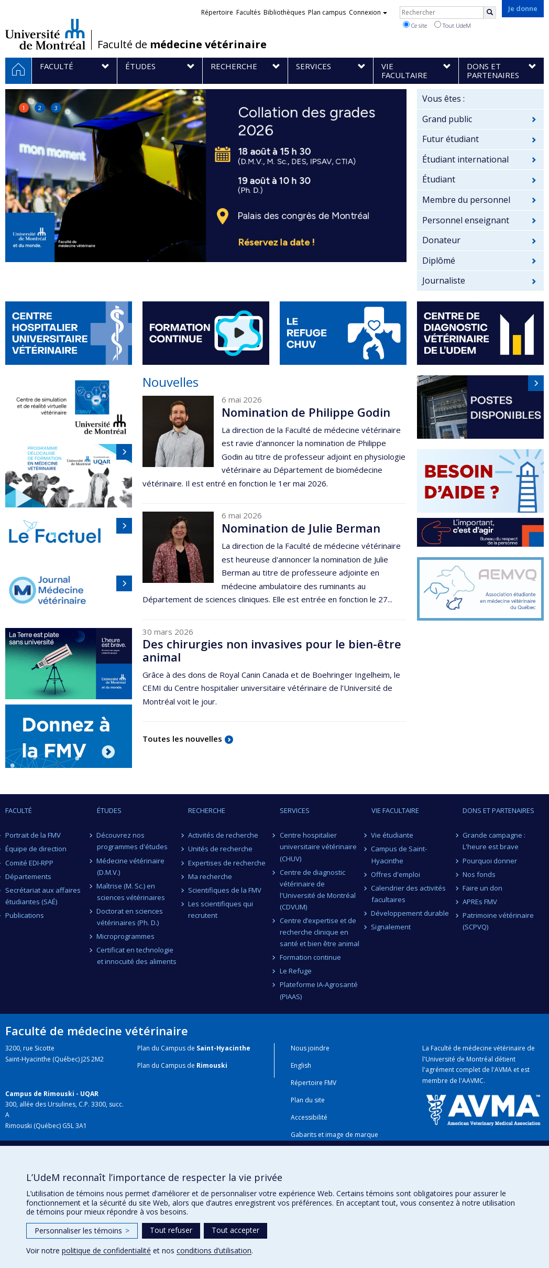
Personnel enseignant (465, 220)
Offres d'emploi (396, 874)
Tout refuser (171, 1230)
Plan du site (308, 1100)
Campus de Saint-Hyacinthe (399, 854)
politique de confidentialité (106, 1250)
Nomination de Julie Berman (301, 528)
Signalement (391, 926)
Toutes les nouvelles (182, 738)
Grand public (447, 119)
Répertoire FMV (313, 1082)
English (301, 1065)
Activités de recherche (223, 835)
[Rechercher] (490, 12)
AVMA (503, 1069)
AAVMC (473, 1080)
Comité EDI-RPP (29, 863)
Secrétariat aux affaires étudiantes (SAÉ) (43, 895)
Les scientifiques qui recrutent (220, 909)
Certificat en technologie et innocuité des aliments (137, 955)
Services (295, 810)
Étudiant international (465, 159)
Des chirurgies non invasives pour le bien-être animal (271, 650)
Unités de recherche (220, 848)
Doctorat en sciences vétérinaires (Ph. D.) (130, 916)
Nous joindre (310, 1048)
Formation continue (310, 957)
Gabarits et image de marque (334, 1134)
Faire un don (482, 888)
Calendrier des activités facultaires (408, 893)
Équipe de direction (36, 848)
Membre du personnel (466, 199)
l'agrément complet (451, 1069)
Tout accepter (235, 1230)
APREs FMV (480, 901)
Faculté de (182, 44)
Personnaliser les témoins (82, 1231)
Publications (24, 915)
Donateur (441, 240)
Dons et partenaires (498, 810)
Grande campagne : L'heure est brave (494, 840)
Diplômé (438, 260)
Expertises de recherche (227, 863)
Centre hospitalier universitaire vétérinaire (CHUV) (318, 846)
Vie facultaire (395, 810)
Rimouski (211, 1065)
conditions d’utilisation (214, 1250)
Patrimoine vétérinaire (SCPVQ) (498, 921)
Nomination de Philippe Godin (306, 412)
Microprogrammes (126, 936)
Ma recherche (210, 876)
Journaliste (443, 280)
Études (109, 810)
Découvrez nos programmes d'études (132, 840)
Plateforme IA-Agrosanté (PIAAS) (319, 990)
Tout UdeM (452, 25)
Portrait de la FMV (33, 835)
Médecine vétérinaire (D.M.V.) (131, 866)
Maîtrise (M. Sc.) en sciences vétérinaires (131, 891)
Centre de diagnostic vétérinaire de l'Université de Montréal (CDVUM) (318, 890)
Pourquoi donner (490, 860)
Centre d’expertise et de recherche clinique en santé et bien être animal (319, 932)
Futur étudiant (450, 139)
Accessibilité (309, 1117)
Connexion (368, 12)
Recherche (206, 810)
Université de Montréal (45, 34)
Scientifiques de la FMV (224, 890)
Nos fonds (479, 874)
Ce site (415, 25)
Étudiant (438, 179)
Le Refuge (296, 971)
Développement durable (410, 913)
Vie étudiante (392, 835)
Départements (28, 876)
